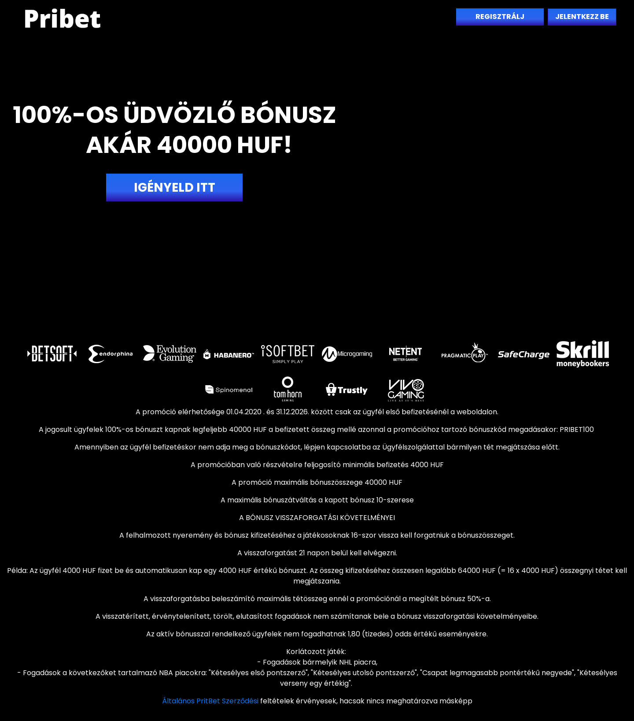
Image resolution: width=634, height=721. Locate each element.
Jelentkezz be (582, 16)
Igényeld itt (174, 187)
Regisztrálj (500, 16)
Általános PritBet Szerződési (210, 701)
